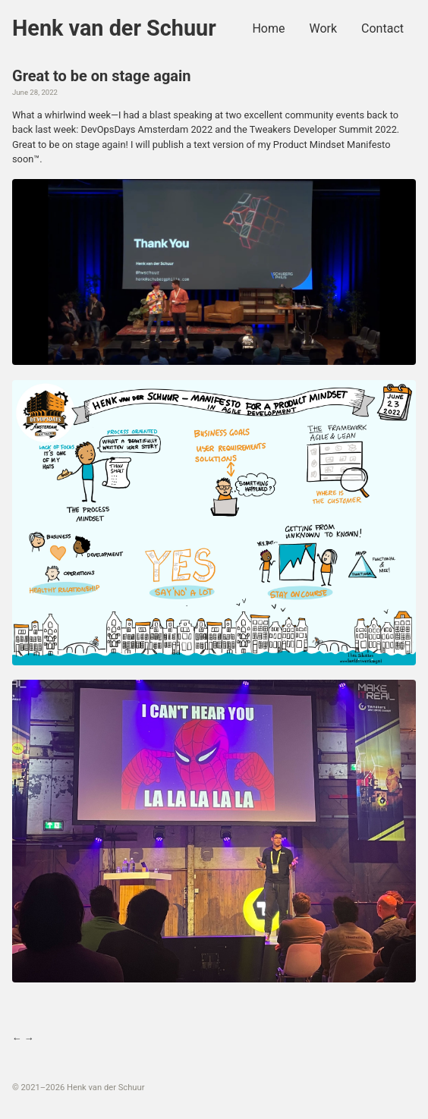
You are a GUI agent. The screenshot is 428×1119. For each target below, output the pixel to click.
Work (323, 28)
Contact (382, 28)
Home (268, 28)
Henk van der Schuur (114, 28)
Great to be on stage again (101, 76)
